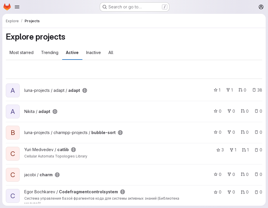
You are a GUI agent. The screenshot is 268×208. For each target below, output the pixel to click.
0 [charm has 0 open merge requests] (245, 174)
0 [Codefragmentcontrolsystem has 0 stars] (217, 192)
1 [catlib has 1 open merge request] (245, 149)
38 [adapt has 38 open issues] (257, 90)
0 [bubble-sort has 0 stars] (217, 132)
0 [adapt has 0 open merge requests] (242, 90)
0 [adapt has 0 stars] (217, 111)
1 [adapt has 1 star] (217, 90)
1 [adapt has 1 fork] (229, 90)
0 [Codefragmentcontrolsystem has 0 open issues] (258, 192)
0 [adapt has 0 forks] (231, 111)
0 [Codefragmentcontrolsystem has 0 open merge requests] (245, 192)
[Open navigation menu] (17, 7)
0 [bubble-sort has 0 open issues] (258, 132)
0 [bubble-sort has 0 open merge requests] (245, 132)
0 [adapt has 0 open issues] (258, 111)
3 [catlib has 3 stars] (220, 149)
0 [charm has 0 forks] (231, 174)
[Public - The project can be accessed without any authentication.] (84, 90)
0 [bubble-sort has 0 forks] (231, 132)
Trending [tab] (49, 52)
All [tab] (110, 52)
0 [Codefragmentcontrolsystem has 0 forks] (231, 192)
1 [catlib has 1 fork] (233, 149)
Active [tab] (72, 52)
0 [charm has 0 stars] (217, 174)
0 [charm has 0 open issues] (258, 174)
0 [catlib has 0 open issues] (258, 149)
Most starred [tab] (22, 52)
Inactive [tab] (93, 52)
